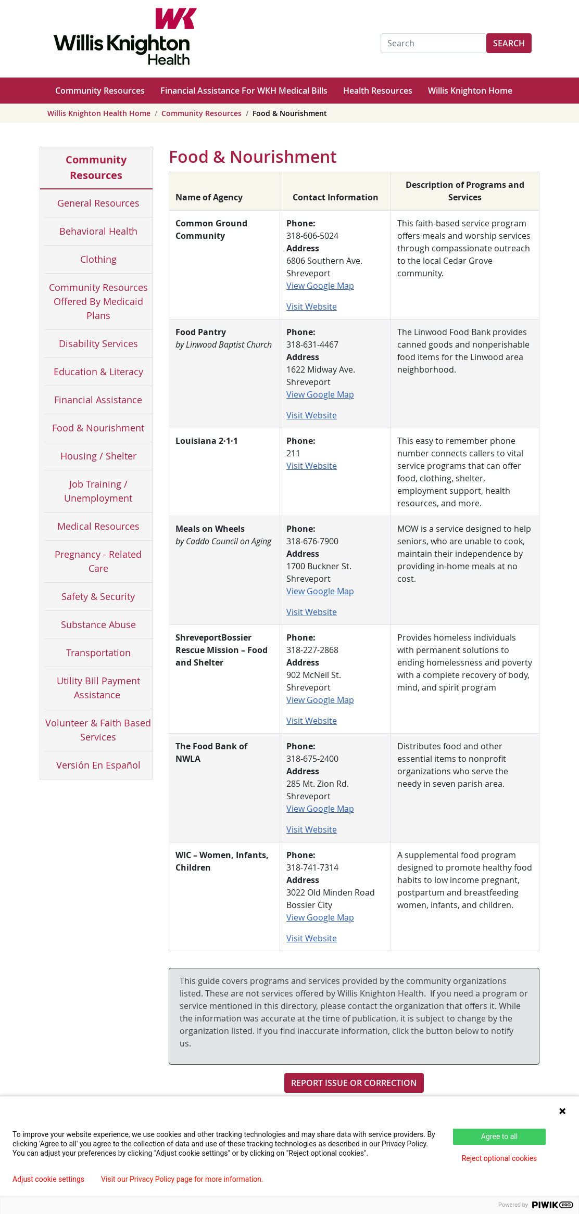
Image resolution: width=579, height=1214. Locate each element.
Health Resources (377, 90)
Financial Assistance (98, 399)
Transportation (98, 652)
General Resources (98, 203)
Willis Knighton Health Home (98, 113)
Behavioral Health (98, 231)
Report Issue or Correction (354, 1083)
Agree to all (499, 1136)
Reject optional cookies (499, 1158)
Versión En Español (98, 765)
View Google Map (320, 285)
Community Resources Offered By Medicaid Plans (98, 301)
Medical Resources (98, 526)
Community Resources (100, 90)
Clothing (98, 259)
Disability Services (98, 343)
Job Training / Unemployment (98, 491)
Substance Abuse (98, 624)
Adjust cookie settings (48, 1179)
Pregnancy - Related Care (98, 561)
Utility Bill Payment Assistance (98, 687)
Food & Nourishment (98, 427)
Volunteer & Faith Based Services (98, 730)
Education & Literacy (98, 371)
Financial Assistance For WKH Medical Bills (244, 90)
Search (509, 43)
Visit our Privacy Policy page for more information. (182, 1179)
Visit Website (311, 306)
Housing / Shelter (98, 456)
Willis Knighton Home (470, 90)
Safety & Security (98, 596)
